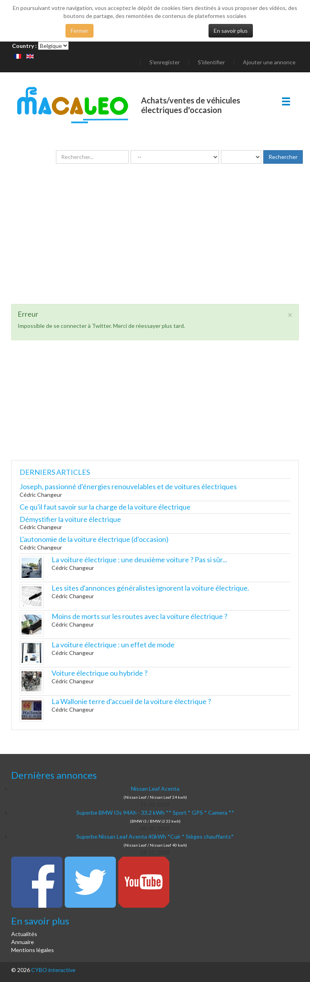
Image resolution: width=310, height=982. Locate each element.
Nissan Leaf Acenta (155, 788)
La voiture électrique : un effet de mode (113, 644)
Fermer (79, 30)
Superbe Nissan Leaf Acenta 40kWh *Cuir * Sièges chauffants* (155, 836)
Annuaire (22, 941)
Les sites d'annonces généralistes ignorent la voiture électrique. (150, 587)
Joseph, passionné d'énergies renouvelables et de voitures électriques (128, 486)
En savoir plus (231, 30)
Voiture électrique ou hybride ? (99, 673)
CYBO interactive (53, 969)
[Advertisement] (155, 248)
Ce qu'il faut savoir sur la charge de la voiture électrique (105, 506)
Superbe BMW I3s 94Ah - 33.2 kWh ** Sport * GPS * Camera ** (155, 812)
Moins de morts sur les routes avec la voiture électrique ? (139, 616)
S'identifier (211, 62)
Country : (24, 45)
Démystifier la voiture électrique (70, 519)
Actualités (24, 933)
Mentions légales (32, 949)
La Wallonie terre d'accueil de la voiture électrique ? (131, 701)
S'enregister (164, 62)
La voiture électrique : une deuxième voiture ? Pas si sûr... (139, 559)
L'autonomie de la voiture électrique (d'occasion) (94, 539)
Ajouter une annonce (269, 62)
